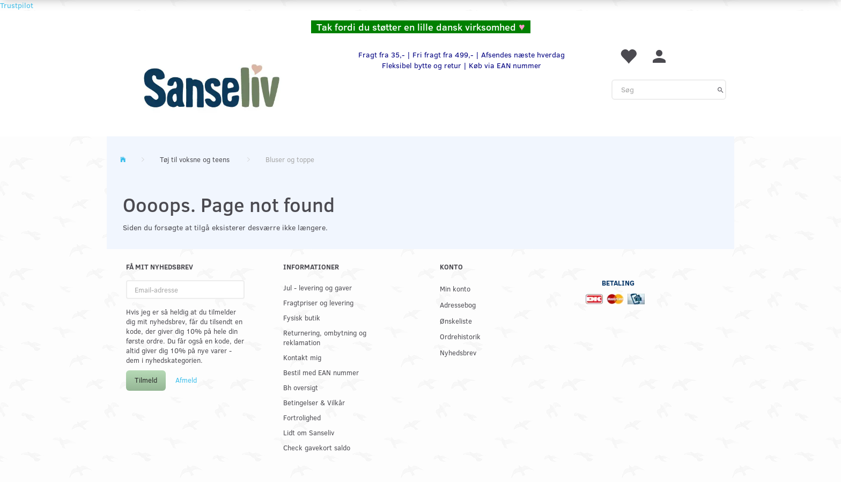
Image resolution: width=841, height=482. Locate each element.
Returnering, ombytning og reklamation (324, 337)
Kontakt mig (302, 357)
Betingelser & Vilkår (314, 402)
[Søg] (721, 89)
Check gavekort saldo (316, 447)
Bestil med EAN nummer (321, 372)
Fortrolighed (302, 417)
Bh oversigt (300, 387)
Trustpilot (16, 5)
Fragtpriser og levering (318, 302)
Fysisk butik (301, 317)
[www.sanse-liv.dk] (211, 86)
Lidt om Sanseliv (308, 432)
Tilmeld (146, 380)
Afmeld (186, 380)
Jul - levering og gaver (317, 287)
